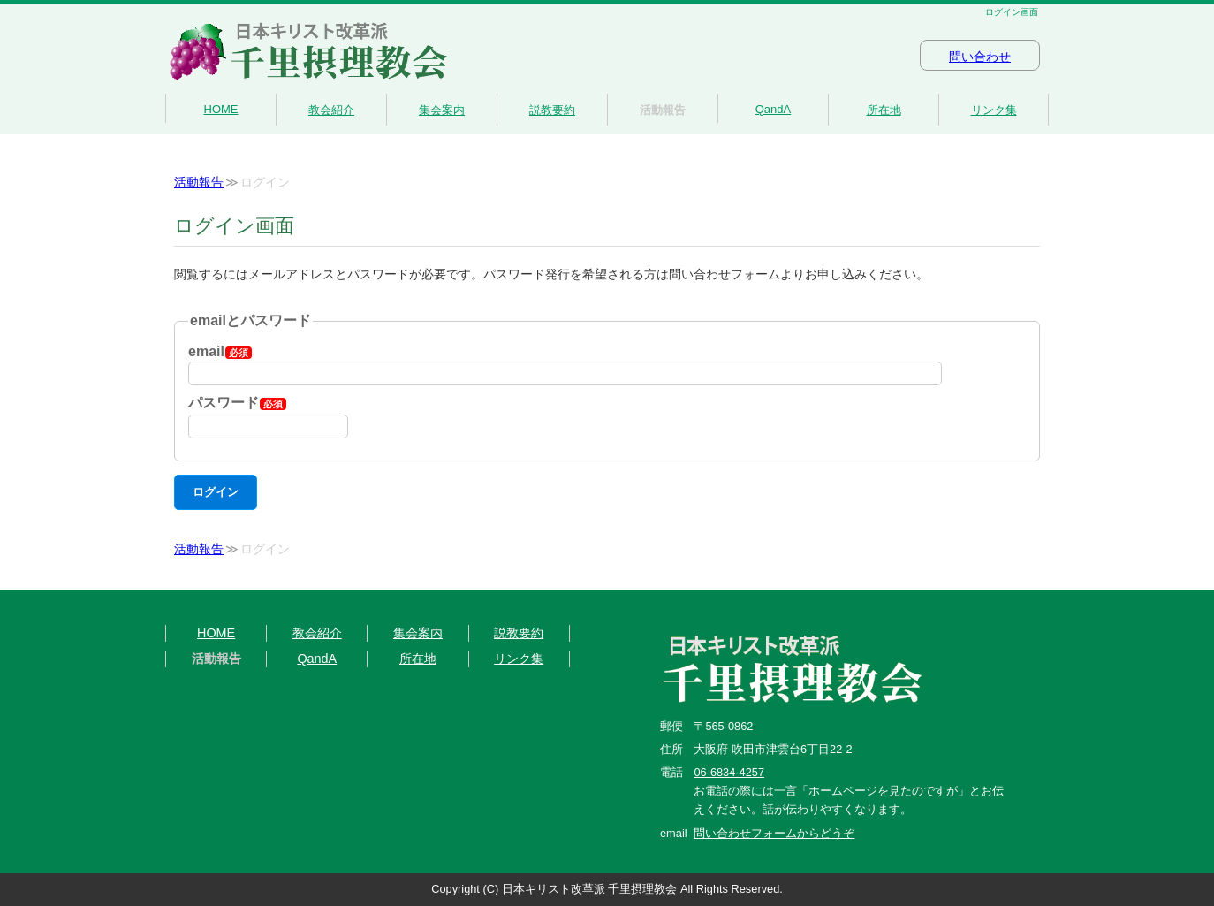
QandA (773, 109)
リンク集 (994, 110)
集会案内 (442, 110)
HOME (221, 109)
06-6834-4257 (729, 772)
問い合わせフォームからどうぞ (774, 833)
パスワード (237, 402)
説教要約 (552, 110)
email (220, 351)
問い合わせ (980, 57)
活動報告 (663, 110)
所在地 (884, 110)
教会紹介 (331, 110)
